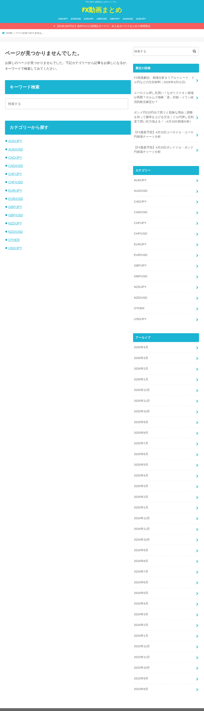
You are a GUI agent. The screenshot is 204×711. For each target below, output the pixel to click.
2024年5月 (141, 587)
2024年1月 (141, 629)
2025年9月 (141, 418)
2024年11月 (142, 524)
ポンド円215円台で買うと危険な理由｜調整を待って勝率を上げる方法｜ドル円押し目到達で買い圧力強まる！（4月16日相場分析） (164, 116)
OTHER (14, 240)
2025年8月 (141, 429)
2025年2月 (141, 492)
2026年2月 (141, 365)
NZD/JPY (15, 223)
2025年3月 (141, 482)
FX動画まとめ (102, 10)
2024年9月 (141, 545)
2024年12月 (142, 513)
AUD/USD (128, 19)
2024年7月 (141, 566)
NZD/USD (15, 232)
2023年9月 (141, 672)
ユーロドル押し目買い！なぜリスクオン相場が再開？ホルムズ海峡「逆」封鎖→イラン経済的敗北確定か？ (164, 97)
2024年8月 (141, 556)
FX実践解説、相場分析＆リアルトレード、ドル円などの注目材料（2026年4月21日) (164, 80)
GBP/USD (102, 19)
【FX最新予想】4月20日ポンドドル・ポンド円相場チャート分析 (163, 149)
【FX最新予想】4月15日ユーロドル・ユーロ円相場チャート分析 (163, 134)
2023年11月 (142, 651)
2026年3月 (141, 355)
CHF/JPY (15, 174)
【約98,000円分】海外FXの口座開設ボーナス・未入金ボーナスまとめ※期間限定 (103, 26)
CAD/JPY (15, 157)
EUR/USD (76, 19)
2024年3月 (141, 608)
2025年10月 (142, 408)
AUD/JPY (141, 19)
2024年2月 (141, 619)
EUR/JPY (89, 19)
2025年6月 (141, 450)
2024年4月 (141, 598)
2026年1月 (141, 376)
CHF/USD (15, 182)
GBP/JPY (115, 19)
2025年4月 (141, 471)
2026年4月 (141, 344)
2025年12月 (142, 387)
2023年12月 (142, 640)
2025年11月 (142, 397)
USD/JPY (63, 19)
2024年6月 (141, 577)
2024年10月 (142, 534)
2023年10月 (142, 661)
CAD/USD (15, 166)
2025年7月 (141, 439)
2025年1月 (141, 503)
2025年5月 (141, 460)
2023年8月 (141, 682)
